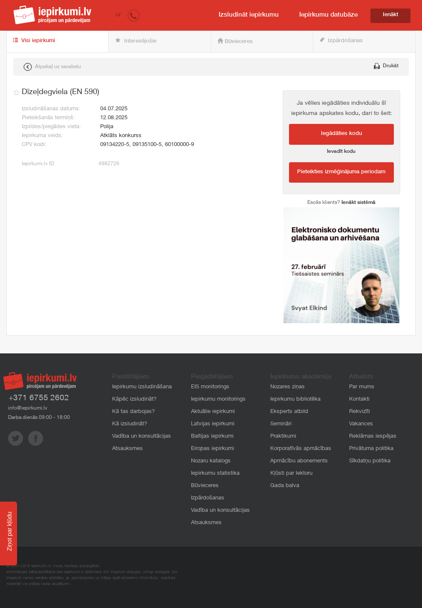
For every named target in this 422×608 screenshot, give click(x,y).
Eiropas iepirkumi (212, 449)
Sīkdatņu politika (369, 461)
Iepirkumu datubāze (328, 15)
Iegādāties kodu (341, 134)
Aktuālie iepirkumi (213, 412)
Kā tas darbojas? (133, 412)
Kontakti (359, 399)
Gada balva (284, 486)
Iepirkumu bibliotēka (295, 399)
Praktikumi (283, 436)
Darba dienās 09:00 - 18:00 (39, 417)
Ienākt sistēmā (358, 202)
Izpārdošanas (341, 40)
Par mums (361, 387)
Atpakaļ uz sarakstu (52, 67)
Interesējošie (135, 40)
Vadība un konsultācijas (141, 436)
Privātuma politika (371, 449)
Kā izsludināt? (129, 424)
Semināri (281, 424)
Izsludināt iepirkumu (249, 15)
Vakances (361, 424)
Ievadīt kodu (341, 151)
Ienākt (390, 15)
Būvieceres (235, 41)
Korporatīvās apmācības (300, 449)
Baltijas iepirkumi (212, 436)
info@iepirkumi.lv (27, 408)
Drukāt (386, 66)
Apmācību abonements (299, 461)
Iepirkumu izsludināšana (142, 387)
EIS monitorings (210, 387)
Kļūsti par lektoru (291, 473)
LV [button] (118, 15)
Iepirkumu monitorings (218, 399)
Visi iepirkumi (34, 41)
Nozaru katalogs (211, 461)
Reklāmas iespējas (372, 436)
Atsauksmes (127, 449)
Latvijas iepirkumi (212, 424)
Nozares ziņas (287, 387)
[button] (133, 15)
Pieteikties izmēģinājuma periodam (341, 172)
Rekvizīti (359, 412)
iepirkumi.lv (52, 15)
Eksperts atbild (289, 412)
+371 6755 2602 (39, 398)
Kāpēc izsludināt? (134, 399)
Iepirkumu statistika (215, 473)
